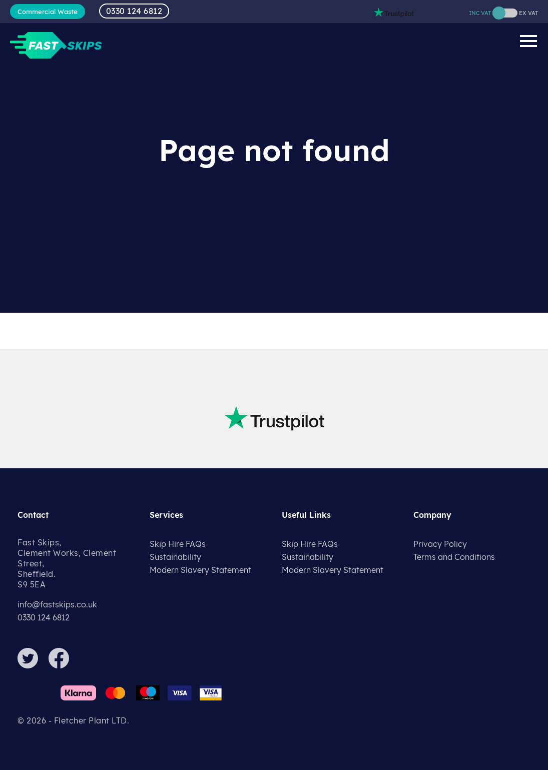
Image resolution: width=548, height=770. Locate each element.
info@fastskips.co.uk (57, 604)
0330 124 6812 (134, 11)
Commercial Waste (48, 12)
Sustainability (175, 557)
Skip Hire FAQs (178, 544)
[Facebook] (63, 665)
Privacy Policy (440, 544)
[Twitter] (32, 665)
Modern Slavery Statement (200, 570)
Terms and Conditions (454, 557)
